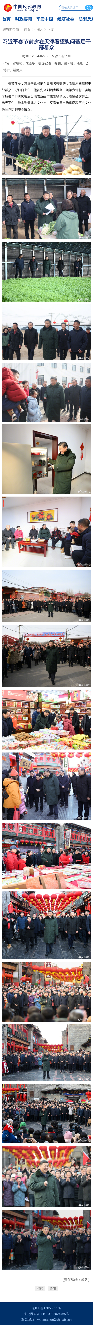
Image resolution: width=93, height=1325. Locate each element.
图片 (39, 29)
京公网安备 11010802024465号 (46, 1314)
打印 (40, 1288)
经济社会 (65, 19)
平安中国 (44, 19)
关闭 (53, 1288)
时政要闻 (23, 19)
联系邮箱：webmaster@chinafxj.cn (47, 1319)
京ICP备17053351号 (46, 1308)
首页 (6, 19)
